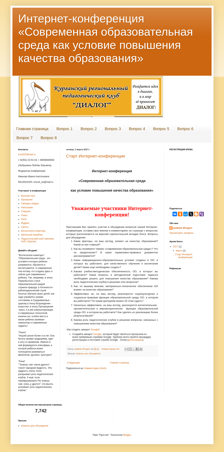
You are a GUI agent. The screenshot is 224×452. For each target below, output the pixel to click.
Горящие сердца (30, 203)
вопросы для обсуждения (88, 353)
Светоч (25, 227)
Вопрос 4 (137, 129)
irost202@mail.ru (27, 154)
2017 (176, 246)
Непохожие (27, 207)
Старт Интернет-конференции (95, 156)
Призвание (27, 199)
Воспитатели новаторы (33, 231)
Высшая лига (28, 195)
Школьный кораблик (32, 234)
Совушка (25, 211)
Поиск (24, 215)
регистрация (135, 339)
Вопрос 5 (161, 129)
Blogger (127, 435)
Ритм (23, 219)
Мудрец (25, 223)
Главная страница (32, 129)
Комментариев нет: (110, 349)
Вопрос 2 (89, 129)
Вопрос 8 (49, 138)
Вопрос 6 (185, 129)
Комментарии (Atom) (95, 368)
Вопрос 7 (24, 138)
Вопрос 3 (113, 129)
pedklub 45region (182, 228)
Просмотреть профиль (181, 233)
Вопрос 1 (64, 129)
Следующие (73, 362)
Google (95, 329)
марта (179, 250)
